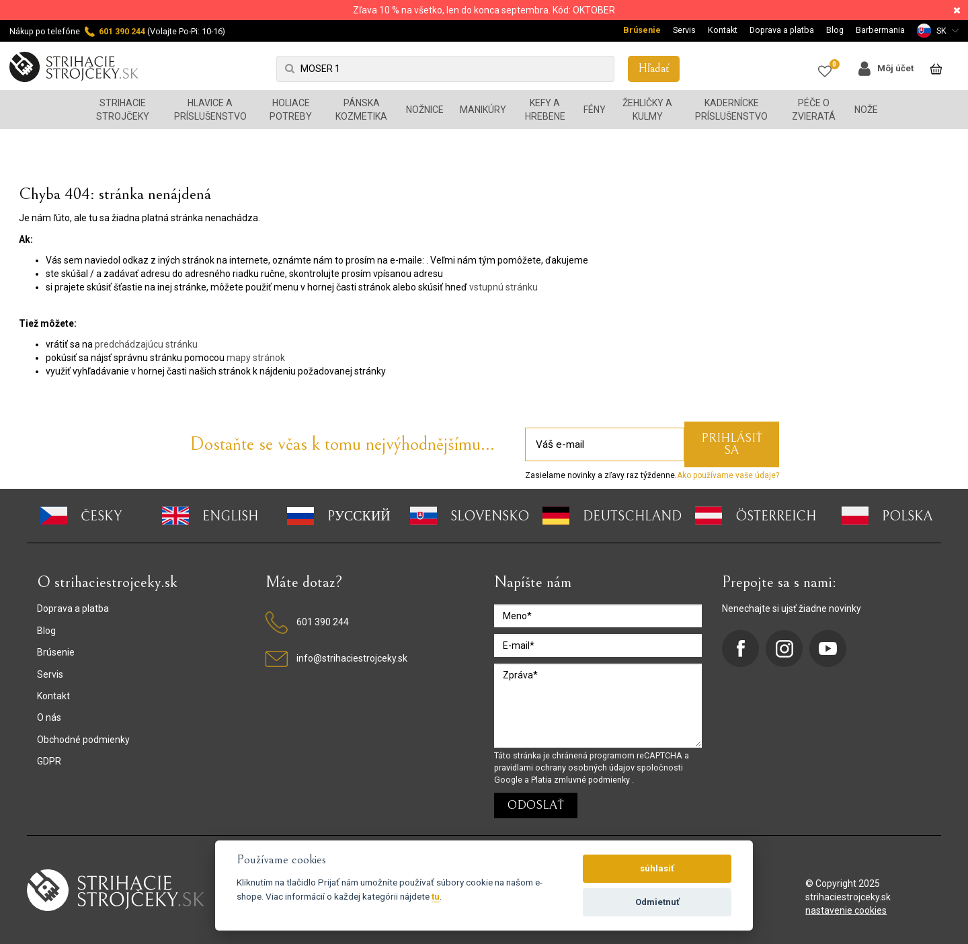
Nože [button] (866, 109)
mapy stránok (256, 357)
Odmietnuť (657, 902)
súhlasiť (657, 868)
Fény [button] (594, 109)
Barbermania (880, 30)
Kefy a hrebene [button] (545, 109)
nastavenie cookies (846, 910)
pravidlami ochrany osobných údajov (565, 767)
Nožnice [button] (425, 109)
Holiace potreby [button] (291, 109)
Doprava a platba (782, 30)
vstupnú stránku (503, 287)
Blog (835, 30)
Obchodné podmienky (83, 739)
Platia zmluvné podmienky (581, 780)
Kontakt (722, 30)
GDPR (49, 761)
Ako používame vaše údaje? (728, 475)
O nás (49, 717)
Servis (684, 30)
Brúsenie (642, 30)
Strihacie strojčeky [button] (122, 109)
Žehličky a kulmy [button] (647, 109)
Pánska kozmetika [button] (361, 109)
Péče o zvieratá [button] (814, 109)
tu (436, 896)
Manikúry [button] (483, 109)
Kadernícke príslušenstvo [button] (731, 109)
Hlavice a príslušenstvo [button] (210, 109)
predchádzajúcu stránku (146, 344)
